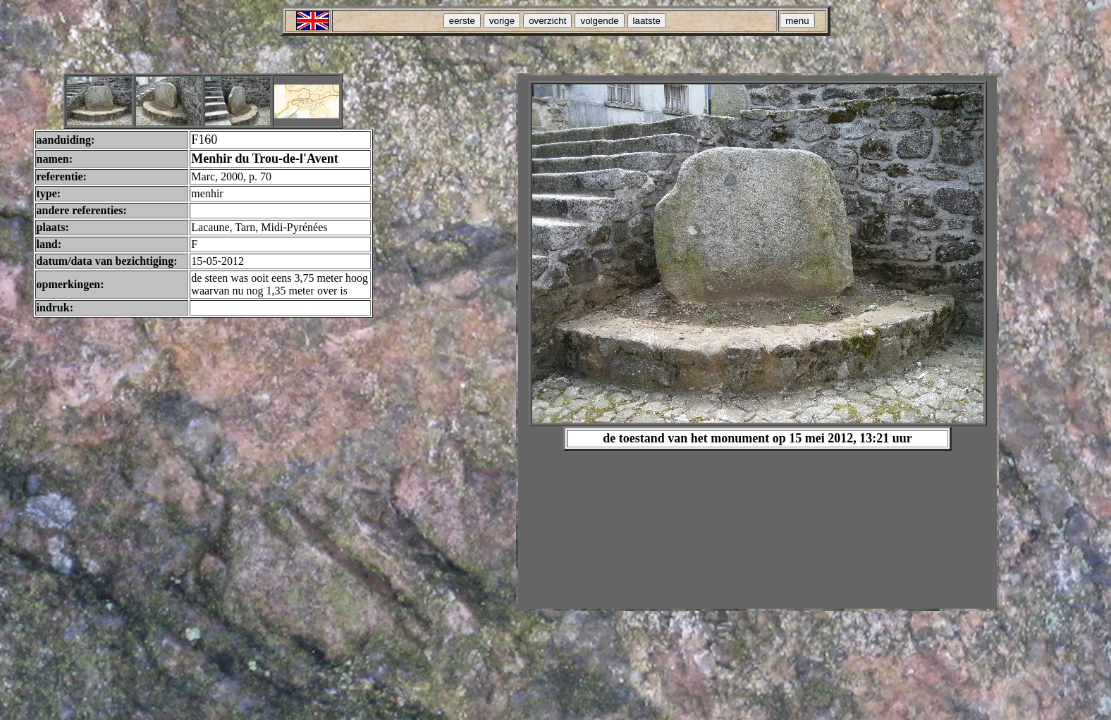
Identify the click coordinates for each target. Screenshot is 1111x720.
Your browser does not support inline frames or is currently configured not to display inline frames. (757, 342)
